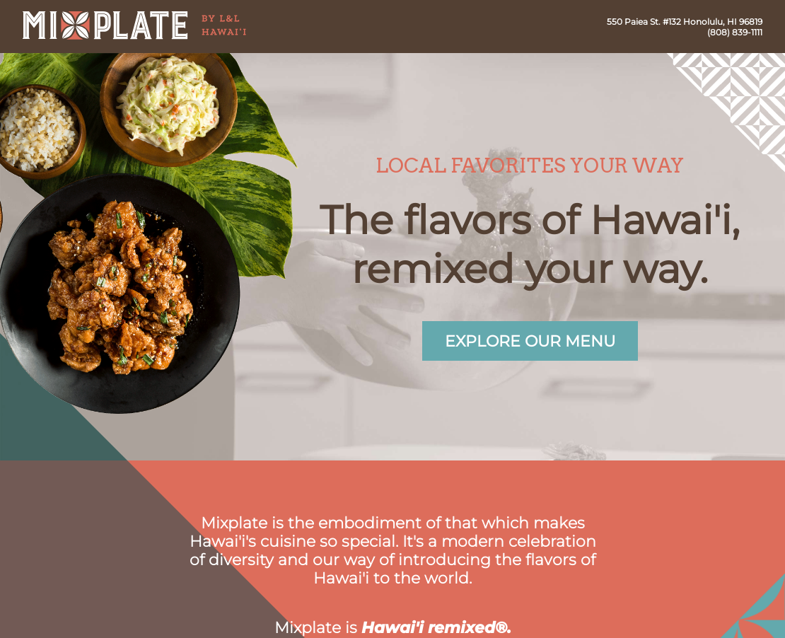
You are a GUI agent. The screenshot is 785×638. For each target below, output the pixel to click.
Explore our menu (530, 341)
